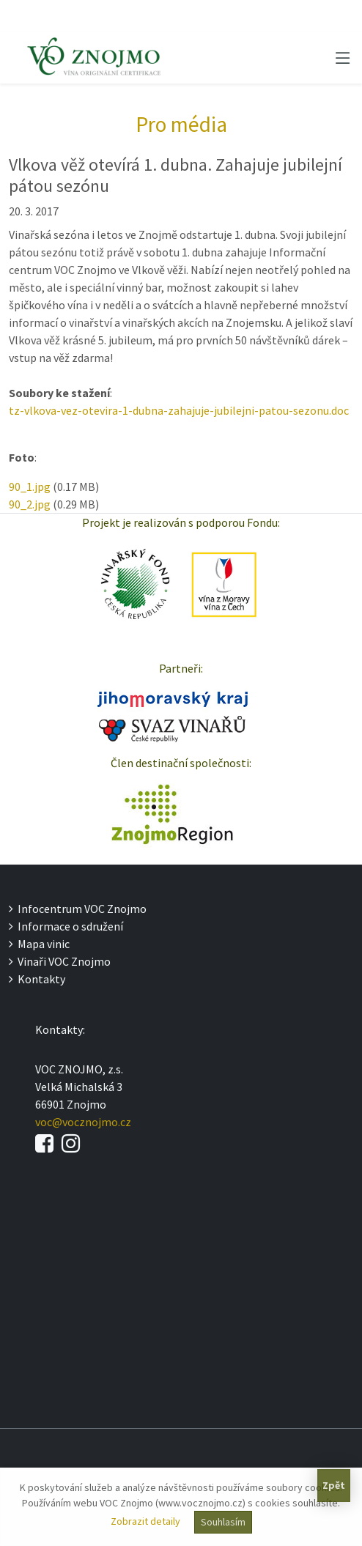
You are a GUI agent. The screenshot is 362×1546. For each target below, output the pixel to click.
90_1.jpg (30, 486)
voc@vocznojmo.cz (83, 1121)
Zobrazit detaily (145, 1521)
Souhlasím (223, 1521)
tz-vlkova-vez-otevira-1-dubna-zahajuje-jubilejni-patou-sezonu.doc (179, 410)
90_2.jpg (30, 504)
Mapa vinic (39, 943)
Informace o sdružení (66, 926)
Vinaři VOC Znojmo (60, 961)
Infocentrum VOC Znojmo (78, 908)
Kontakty (37, 979)
